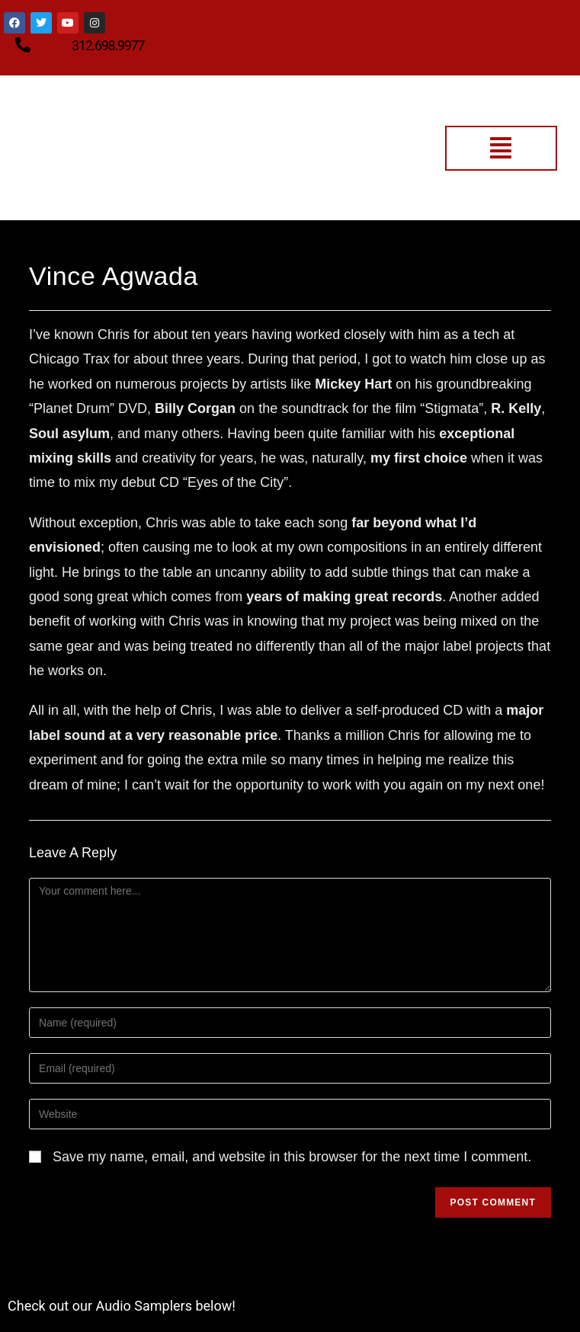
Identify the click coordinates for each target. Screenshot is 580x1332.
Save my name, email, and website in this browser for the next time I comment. (292, 1156)
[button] (501, 148)
